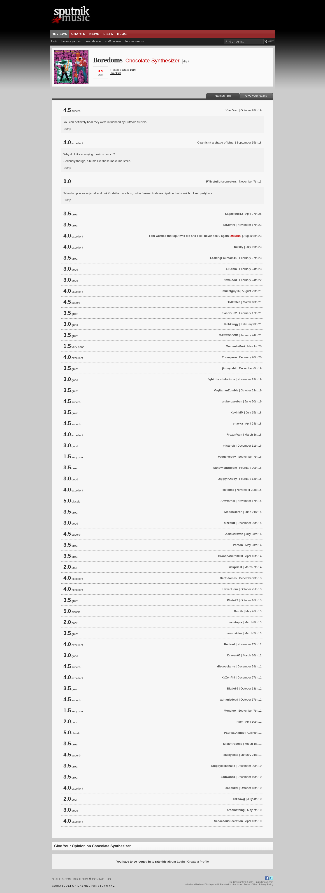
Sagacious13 (234, 213)
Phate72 (232, 600)
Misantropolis (232, 743)
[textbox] (244, 41)
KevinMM (236, 412)
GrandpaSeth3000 (230, 556)
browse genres (71, 41)
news (94, 34)
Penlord (229, 644)
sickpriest (235, 567)
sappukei (231, 788)
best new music (135, 41)
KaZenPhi (228, 677)
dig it (186, 61)
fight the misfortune (221, 379)
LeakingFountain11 (223, 258)
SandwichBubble (225, 467)
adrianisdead (229, 699)
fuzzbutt (229, 523)
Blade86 (232, 688)
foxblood (230, 280)
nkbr (240, 721)
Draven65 (234, 655)
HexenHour (230, 589)
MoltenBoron (233, 512)
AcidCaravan (234, 534)
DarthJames (228, 578)
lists (108, 34)
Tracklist (115, 73)
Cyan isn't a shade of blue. (215, 142)
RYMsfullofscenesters (221, 181)
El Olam (231, 269)
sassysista (230, 754)
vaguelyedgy (227, 456)
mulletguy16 (231, 291)
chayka (238, 423)
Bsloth (238, 611)
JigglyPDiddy (227, 478)
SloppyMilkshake (223, 765)
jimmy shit (229, 368)
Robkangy (231, 324)
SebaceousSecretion (228, 821)
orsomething (236, 810)
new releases (93, 41)
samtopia (235, 622)
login (54, 41)
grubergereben (231, 401)
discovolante (226, 666)
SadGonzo (228, 777)
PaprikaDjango (234, 732)
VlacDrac (232, 110)
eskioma (228, 489)
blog (122, 34)
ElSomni (229, 224)
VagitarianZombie (226, 390)
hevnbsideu (234, 633)
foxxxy (238, 247)
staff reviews (113, 41)
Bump (67, 128)
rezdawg (239, 799)
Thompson (229, 357)
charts (78, 34)
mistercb (229, 445)
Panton (238, 545)
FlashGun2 (229, 313)
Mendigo (230, 710)
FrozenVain (234, 434)
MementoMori (235, 346)
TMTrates (234, 302)
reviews (59, 34)
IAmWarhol (227, 500)
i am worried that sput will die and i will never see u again (189, 236)
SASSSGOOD (228, 335)
